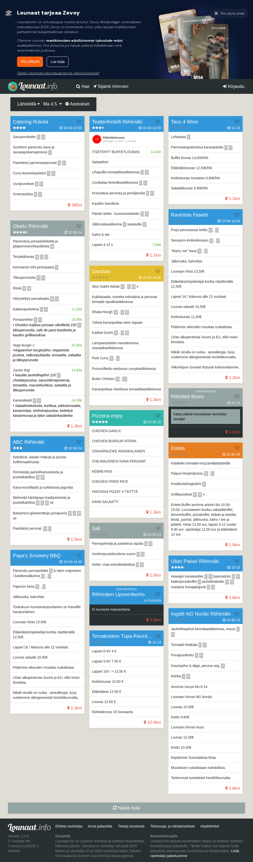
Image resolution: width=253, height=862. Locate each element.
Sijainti (110, 86)
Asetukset (77, 103)
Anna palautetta (100, 826)
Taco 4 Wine (184, 121)
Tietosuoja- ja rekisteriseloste (172, 826)
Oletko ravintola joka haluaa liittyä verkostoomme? (58, 73)
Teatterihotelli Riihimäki (117, 121)
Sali (96, 528)
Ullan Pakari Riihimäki (195, 561)
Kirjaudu (233, 86)
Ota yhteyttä (30, 61)
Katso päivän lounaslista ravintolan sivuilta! (200, 416)
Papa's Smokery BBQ (37, 555)
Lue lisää (57, 62)
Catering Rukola (30, 121)
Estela (178, 448)
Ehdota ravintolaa (68, 826)
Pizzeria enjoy (107, 416)
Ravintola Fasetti (189, 215)
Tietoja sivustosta (131, 826)
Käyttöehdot (210, 826)
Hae (83, 86)
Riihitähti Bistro (187, 396)
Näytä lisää (126, 807)
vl (124, 379)
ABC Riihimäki (28, 442)
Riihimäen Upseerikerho (118, 594)
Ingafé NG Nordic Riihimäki (201, 614)
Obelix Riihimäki (30, 226)
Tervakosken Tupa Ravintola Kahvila (131, 636)
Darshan (101, 271)
